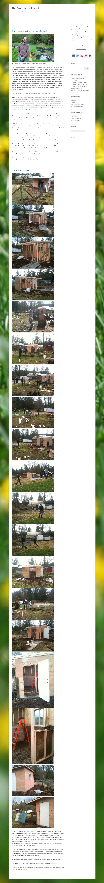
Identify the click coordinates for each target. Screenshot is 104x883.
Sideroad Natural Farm (77, 106)
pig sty (16, 869)
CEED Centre (74, 80)
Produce (36, 16)
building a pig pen (44, 867)
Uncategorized (28, 158)
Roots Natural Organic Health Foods (80, 90)
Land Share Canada (76, 118)
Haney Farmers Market (77, 88)
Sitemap (73, 137)
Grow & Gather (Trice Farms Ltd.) (79, 86)
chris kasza (41, 158)
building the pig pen (20, 170)
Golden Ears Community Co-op (79, 82)
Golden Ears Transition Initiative (28, 109)
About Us (21, 16)
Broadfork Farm (75, 100)
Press (28, 16)
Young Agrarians (75, 120)
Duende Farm (74, 102)
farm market (48, 158)
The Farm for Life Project (25, 8)
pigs (19, 869)
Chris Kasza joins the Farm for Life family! (30, 31)
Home (13, 16)
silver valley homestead (24, 160)
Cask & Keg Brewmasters (77, 78)
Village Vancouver (45, 107)
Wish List (53, 16)
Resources (44, 16)
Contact (61, 16)
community (52, 867)
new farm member (56, 158)
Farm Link (73, 116)
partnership (15, 160)
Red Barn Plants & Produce (78, 104)
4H (56, 831)
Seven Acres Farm (81, 49)
